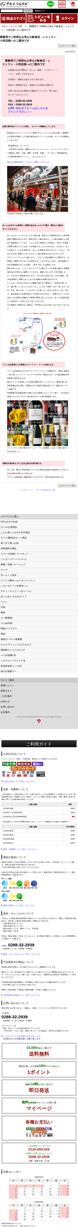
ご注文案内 (6, 696)
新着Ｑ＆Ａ (6, 691)
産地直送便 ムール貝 (11, 666)
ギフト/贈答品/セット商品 (14, 538)
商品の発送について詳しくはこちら (19, 905)
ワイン (4, 602)
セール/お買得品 (9, 527)
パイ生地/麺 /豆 (8, 655)
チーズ (4, 570)
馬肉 (3, 634)
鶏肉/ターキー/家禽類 (11, 639)
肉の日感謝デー (8, 671)
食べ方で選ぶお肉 (10, 543)
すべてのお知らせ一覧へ (46, 490)
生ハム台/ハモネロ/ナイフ (14, 596)
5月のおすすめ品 (9, 522)
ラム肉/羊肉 (6, 623)
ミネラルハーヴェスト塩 (13, 660)
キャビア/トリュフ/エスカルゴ (16, 644)
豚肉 (3, 612)
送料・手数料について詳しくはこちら (19, 849)
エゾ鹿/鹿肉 (6, 618)
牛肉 (3, 607)
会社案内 (5, 712)
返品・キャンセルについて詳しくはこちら (21, 954)
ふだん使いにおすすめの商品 (15, 532)
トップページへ (26, 490)
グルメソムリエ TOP (11, 26)
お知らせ (5, 701)
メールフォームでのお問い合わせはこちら (21, 1036)
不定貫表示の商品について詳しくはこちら (21, 995)
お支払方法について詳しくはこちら (19, 781)
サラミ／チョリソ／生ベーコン (16, 591)
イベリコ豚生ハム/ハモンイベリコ (18, 580)
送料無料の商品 (8, 548)
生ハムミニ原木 (8, 575)
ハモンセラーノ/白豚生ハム (14, 586)
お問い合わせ (7, 707)
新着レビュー (7, 685)
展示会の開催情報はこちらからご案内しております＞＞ (30, 162)
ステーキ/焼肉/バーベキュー (15, 554)
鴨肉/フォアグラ (9, 628)
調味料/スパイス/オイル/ (13, 650)
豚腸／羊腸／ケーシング (13, 564)
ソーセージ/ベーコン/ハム (14, 559)
